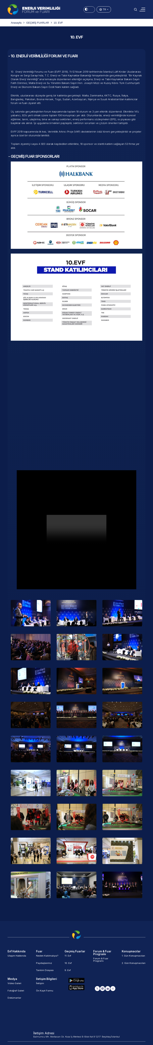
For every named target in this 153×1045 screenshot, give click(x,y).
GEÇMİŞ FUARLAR (37, 22)
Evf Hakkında (17, 951)
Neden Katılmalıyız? (47, 957)
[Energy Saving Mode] (89, 9)
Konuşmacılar (131, 951)
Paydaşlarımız (44, 964)
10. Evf (68, 964)
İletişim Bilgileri (47, 980)
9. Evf (68, 971)
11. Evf (68, 957)
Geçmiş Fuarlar (75, 951)
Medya (12, 980)
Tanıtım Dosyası (45, 971)
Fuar (39, 951)
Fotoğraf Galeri (16, 993)
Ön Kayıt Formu (45, 993)
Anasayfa (16, 22)
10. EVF (58, 22)
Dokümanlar (15, 1000)
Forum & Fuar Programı (102, 953)
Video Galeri (15, 985)
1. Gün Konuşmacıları (133, 957)
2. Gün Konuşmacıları (130, 965)
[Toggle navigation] (142, 9)
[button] (135, 9)
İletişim (40, 985)
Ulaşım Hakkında (17, 957)
